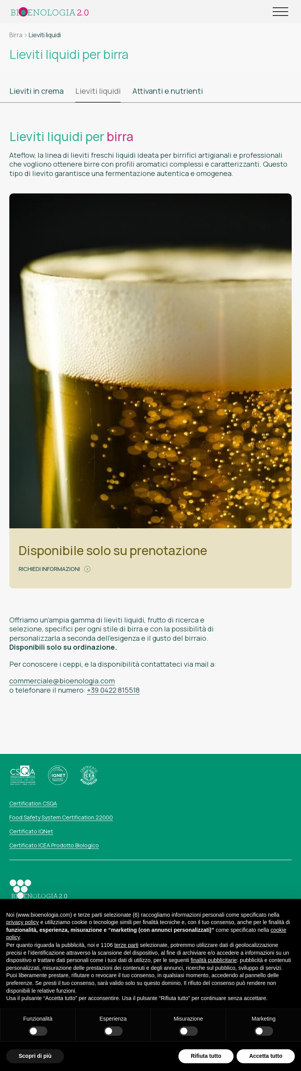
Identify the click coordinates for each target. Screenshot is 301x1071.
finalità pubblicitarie (213, 976)
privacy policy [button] (22, 938)
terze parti (126, 961)
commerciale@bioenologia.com (62, 680)
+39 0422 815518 (113, 690)
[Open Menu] (280, 11)
